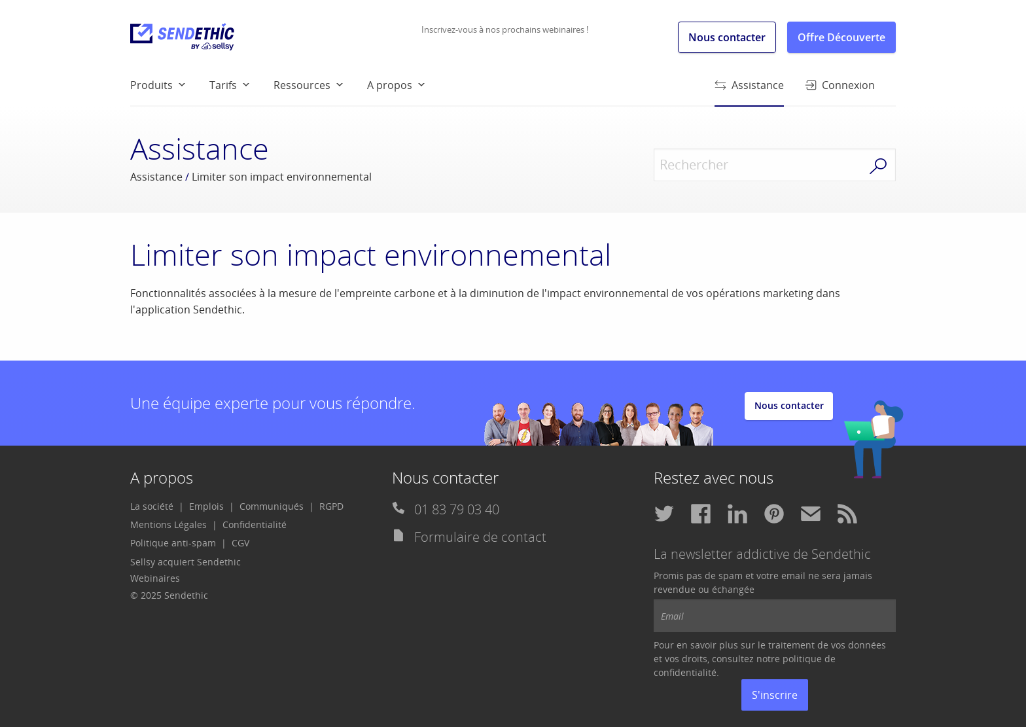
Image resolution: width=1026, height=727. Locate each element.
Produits (151, 85)
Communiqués (271, 506)
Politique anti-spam (173, 543)
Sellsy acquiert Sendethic (185, 562)
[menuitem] (169, 84)
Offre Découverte (841, 37)
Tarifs (223, 85)
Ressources (302, 85)
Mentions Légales (168, 524)
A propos (389, 85)
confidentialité (685, 672)
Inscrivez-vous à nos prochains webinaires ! (504, 29)
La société (151, 506)
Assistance (749, 91)
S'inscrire (775, 695)
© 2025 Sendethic (169, 595)
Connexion (840, 85)
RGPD (331, 506)
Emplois (206, 506)
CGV (240, 543)
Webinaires (155, 578)
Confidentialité (254, 524)
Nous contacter (727, 37)
